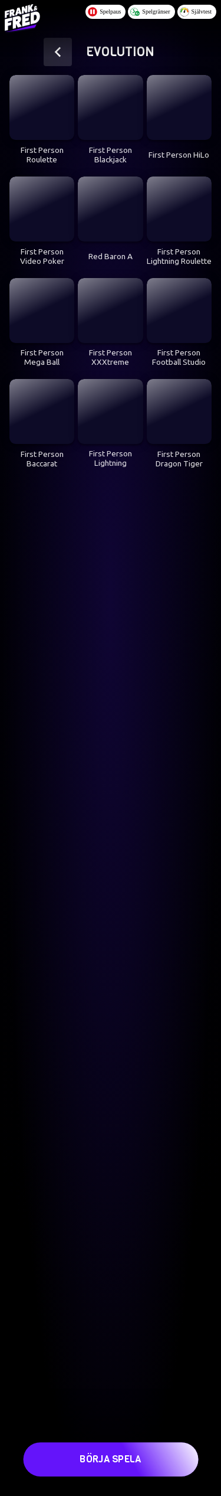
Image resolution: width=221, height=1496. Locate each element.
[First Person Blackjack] (110, 107)
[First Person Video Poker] (41, 209)
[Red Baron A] (110, 209)
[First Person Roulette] (41, 107)
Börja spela (110, 1455)
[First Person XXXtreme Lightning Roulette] (110, 310)
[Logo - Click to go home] (22, 16)
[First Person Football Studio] (179, 310)
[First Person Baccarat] (41, 411)
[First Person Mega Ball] (41, 310)
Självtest (196, 12)
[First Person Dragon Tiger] (179, 411)
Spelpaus (104, 12)
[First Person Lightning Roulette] (179, 209)
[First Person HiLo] (179, 107)
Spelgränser (150, 12)
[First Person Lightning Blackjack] (110, 411)
